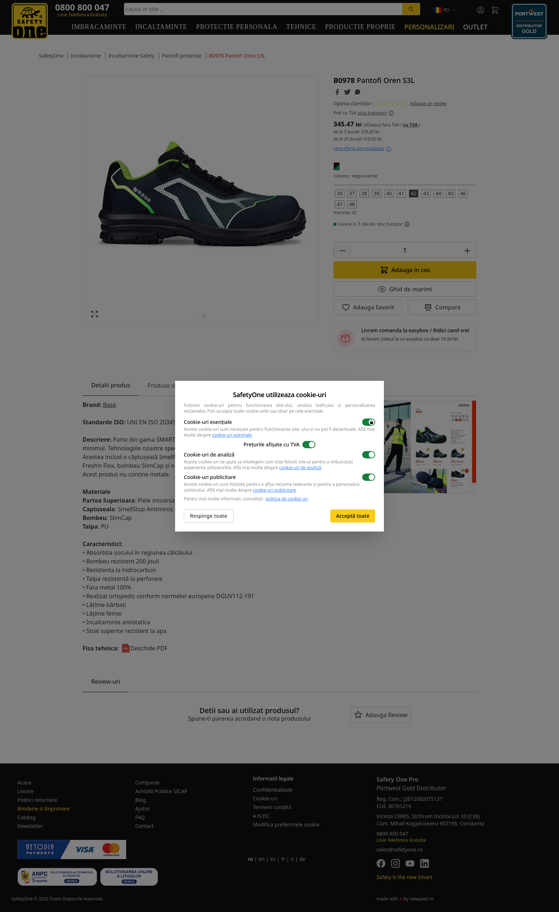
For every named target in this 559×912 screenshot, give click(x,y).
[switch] (368, 422)
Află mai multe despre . (277, 468)
